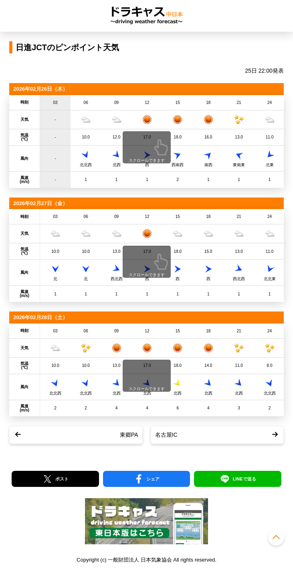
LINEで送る (244, 478)
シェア (153, 478)
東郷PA (129, 435)
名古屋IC (166, 435)
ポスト (62, 478)
